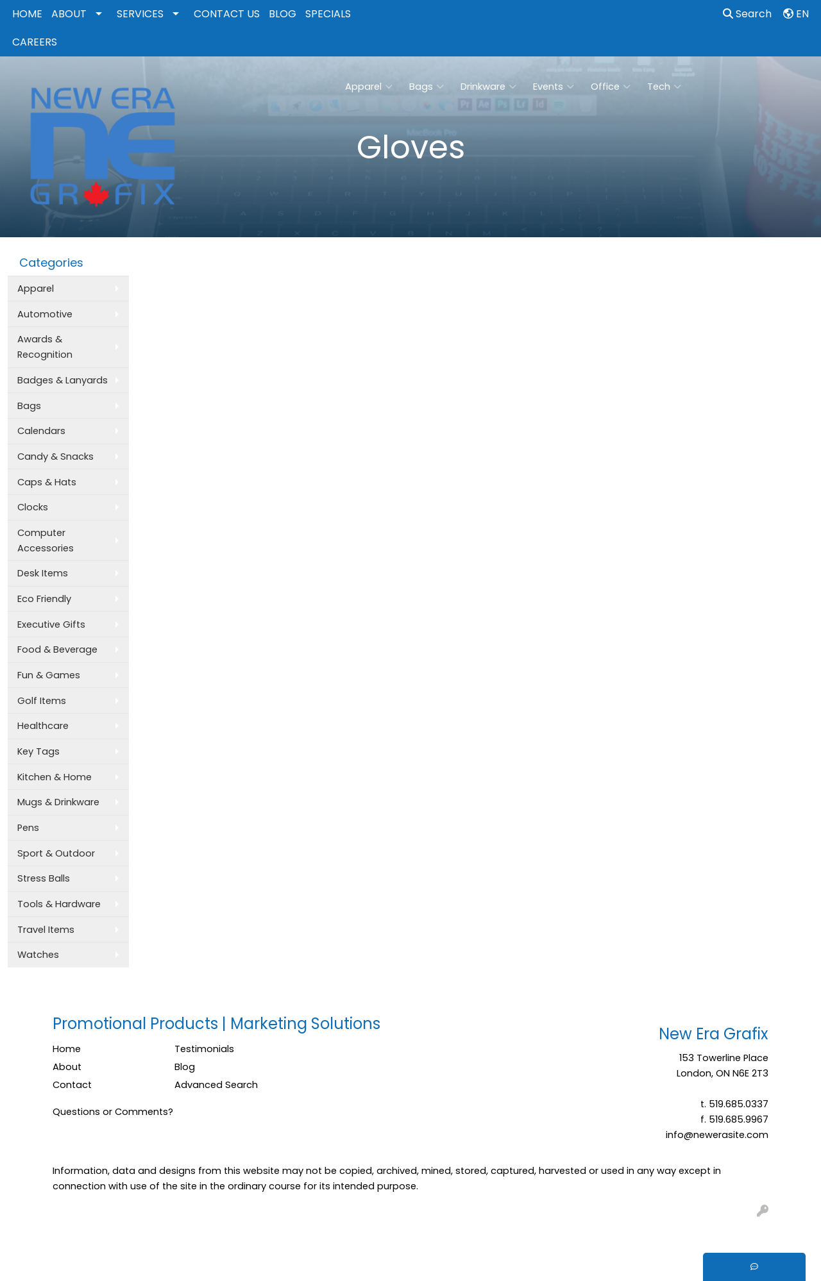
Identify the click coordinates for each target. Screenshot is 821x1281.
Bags (426, 86)
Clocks (32, 507)
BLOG (282, 13)
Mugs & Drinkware (58, 802)
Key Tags (38, 751)
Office (611, 86)
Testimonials (204, 1048)
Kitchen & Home (54, 777)
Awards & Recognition (44, 347)
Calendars (41, 430)
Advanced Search (216, 1084)
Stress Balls (43, 878)
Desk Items (42, 573)
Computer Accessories (45, 540)
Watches (38, 954)
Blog (184, 1066)
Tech (664, 86)
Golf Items (41, 700)
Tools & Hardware (59, 904)
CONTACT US (227, 13)
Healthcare (43, 725)
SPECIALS (328, 13)
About (67, 1066)
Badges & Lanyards (62, 380)
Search (747, 13)
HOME (27, 13)
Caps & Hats (46, 482)
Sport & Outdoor (56, 853)
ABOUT (69, 13)
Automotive (44, 314)
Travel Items (45, 929)
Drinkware (488, 86)
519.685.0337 (738, 1104)
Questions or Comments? (113, 1111)
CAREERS (34, 42)
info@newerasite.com (717, 1134)
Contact (72, 1084)
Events (553, 86)
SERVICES (140, 13)
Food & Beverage (57, 649)
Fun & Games (48, 675)
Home (67, 1048)
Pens (28, 827)
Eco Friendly (44, 598)
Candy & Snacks (55, 456)
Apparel (369, 86)
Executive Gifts (51, 624)
